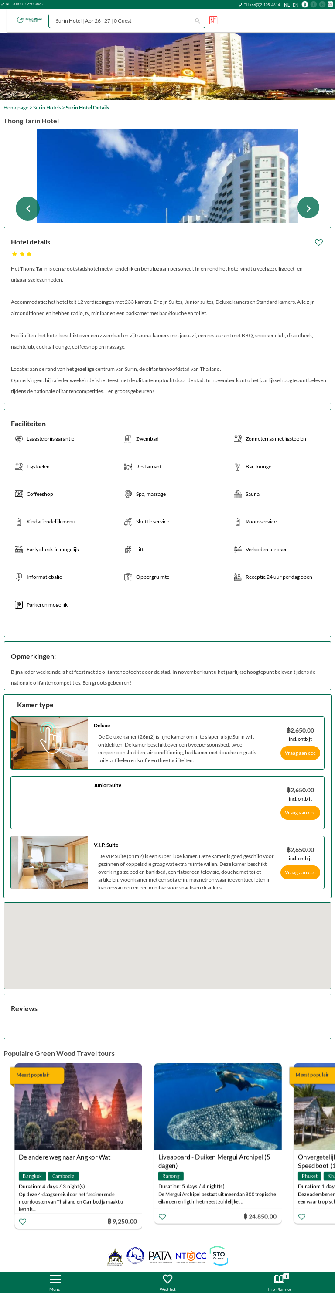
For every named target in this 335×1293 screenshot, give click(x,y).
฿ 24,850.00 (260, 1215)
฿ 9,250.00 (122, 1221)
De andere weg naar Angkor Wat (65, 1157)
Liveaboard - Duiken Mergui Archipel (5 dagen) (214, 1158)
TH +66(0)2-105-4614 (262, 5)
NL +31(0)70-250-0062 (25, 4)
